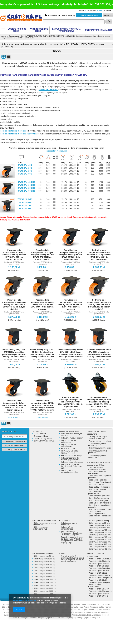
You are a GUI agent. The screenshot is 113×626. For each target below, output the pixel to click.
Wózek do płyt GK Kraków (99, 571)
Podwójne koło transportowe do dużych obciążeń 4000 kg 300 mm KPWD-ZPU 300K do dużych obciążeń (99, 254)
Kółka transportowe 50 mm (99, 525)
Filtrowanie (56, 51)
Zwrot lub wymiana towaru (44, 441)
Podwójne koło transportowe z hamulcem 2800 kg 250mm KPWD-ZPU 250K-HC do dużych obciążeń (70, 304)
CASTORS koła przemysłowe (16, 263)
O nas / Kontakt (40, 434)
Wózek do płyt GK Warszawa (100, 559)
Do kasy (107, 15)
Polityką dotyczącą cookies (24, 600)
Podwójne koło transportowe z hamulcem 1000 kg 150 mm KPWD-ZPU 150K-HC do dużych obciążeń (14, 304)
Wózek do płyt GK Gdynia (99, 594)
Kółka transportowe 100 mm (99, 530)
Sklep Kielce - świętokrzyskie (100, 503)
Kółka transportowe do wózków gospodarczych (70, 459)
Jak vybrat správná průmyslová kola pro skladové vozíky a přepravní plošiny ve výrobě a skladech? (72, 559)
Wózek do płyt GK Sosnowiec (100, 591)
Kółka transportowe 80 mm (99, 528)
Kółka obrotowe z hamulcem (72, 462)
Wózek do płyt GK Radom (99, 589)
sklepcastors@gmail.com (56, 151)
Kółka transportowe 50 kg (44, 556)
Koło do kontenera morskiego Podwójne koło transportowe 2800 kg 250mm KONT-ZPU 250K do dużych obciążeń (70, 401)
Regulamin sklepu (41, 436)
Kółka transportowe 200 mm (99, 540)
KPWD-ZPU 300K (25, 174)
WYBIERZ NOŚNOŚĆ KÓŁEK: (17, 30)
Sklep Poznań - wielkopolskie (100, 509)
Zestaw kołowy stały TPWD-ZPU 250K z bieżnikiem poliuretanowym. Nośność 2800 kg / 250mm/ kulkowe (70, 353)
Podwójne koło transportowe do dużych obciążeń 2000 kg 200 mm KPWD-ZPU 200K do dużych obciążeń (14, 254)
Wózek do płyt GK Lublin (98, 580)
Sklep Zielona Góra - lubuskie (100, 482)
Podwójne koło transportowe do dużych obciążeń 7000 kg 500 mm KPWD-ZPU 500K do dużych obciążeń (14, 405)
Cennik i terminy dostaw (43, 439)
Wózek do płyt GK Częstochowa (95, 586)
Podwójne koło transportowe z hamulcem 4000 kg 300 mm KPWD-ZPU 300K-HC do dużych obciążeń (99, 304)
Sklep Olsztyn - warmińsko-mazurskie (99, 506)
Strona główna (14, 36)
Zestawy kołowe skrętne (98, 436)
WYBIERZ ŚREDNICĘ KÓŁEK (39, 30)
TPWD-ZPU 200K (25, 202)
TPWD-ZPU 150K (25, 199)
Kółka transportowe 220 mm (99, 542)
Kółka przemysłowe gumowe (72, 438)
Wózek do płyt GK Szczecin (99, 575)
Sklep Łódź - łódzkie (96, 485)
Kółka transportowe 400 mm (99, 549)
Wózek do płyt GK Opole (98, 596)
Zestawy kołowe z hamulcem (100, 441)
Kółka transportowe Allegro (71, 456)
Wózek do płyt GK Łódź (98, 573)
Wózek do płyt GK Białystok (99, 582)
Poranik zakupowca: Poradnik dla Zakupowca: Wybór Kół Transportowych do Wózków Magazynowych (72, 540)
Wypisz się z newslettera (14, 445)
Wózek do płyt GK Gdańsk (99, 564)
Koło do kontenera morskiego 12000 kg (18, 134)
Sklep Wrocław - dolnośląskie (100, 516)
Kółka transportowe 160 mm (99, 537)
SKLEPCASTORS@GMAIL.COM (98, 30)
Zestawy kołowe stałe (97, 439)
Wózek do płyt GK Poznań (99, 566)
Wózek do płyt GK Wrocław (99, 568)
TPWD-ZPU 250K (25, 205)
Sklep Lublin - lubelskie (98, 480)
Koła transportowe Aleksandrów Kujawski (97, 468)
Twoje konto (51, 15)
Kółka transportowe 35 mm (99, 523)
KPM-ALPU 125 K (68, 449)
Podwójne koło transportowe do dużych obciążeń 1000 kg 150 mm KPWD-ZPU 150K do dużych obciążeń (42, 254)
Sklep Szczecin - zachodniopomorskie (96, 513)
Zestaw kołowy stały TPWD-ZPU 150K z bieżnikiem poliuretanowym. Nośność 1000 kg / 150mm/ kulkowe (14, 353)
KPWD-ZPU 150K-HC (26, 182)
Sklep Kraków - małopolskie (99, 487)
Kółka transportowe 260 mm (99, 544)
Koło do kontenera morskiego (14, 131)
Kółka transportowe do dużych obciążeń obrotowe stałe (71, 466)
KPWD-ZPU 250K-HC (48, 90)
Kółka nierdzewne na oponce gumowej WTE (44, 524)
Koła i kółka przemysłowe (69, 431)
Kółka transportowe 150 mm (99, 535)
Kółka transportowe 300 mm (99, 547)
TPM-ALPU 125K (68, 453)
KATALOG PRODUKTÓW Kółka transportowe (66, 30)
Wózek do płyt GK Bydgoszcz (100, 578)
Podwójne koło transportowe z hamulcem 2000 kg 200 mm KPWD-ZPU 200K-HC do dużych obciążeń (42, 304)
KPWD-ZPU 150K (25, 165)
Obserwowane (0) (66, 15)
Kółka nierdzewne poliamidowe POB (40, 528)
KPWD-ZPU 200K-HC (26, 185)
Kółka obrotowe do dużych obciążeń (71, 435)
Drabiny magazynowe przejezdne (96, 444)
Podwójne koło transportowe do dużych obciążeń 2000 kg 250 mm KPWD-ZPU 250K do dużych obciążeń (70, 254)
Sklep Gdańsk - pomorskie (99, 498)
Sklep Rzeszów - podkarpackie (95, 492)
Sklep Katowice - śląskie (98, 501)
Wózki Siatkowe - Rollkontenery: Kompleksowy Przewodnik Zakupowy (72, 533)
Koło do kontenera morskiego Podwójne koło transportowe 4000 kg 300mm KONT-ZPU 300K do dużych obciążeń (98, 401)
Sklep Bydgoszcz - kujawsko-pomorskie (99, 477)
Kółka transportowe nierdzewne (44, 521)
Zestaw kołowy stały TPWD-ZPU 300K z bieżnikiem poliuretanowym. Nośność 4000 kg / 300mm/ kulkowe (98, 353)
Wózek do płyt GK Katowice (99, 561)
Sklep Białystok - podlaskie (99, 496)
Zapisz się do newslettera (15, 441)
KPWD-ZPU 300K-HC (26, 191)
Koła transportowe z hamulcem (69, 524)
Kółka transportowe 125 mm (99, 532)
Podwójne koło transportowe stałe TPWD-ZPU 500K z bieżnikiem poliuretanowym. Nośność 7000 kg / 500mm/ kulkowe (42, 405)
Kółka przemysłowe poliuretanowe (68, 445)
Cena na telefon (14, 417)
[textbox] (74, 21)
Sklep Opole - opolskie (97, 489)
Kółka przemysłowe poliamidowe (68, 441)
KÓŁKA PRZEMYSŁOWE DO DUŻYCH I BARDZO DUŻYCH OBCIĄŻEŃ (47, 36)
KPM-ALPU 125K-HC (69, 451)
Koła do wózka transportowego (67, 528)
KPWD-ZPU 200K (25, 168)
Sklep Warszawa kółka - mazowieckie (97, 472)
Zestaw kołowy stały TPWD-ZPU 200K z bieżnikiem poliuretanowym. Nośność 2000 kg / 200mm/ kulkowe (42, 353)
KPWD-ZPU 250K (25, 171)
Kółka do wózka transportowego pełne (69, 471)
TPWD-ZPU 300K (25, 208)
